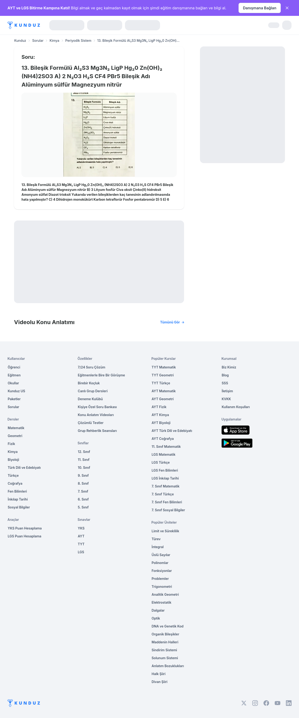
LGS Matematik (163, 454)
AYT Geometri (163, 399)
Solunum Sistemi (165, 658)
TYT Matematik (164, 367)
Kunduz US (16, 391)
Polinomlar (160, 563)
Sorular (37, 40)
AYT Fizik (159, 407)
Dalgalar (158, 610)
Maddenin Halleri (165, 642)
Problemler (160, 579)
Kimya (54, 40)
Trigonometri (162, 586)
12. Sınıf (84, 452)
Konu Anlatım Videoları (96, 415)
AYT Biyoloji (161, 423)
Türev (156, 539)
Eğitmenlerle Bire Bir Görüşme (101, 375)
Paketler (14, 399)
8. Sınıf (83, 483)
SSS (225, 383)
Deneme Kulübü (90, 399)
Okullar (13, 383)
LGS (81, 552)
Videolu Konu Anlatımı (99, 322)
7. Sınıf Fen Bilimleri (167, 502)
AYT (81, 536)
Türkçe (13, 475)
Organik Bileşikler (165, 634)
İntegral (158, 547)
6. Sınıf (83, 499)
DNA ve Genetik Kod (167, 626)
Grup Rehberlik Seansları (97, 431)
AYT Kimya (160, 415)
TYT (81, 544)
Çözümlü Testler (90, 423)
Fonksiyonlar (162, 571)
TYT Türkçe (161, 383)
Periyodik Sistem (78, 40)
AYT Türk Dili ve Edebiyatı (172, 431)
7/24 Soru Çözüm (91, 367)
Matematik (16, 428)
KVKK (226, 399)
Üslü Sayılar (161, 555)
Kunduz (20, 40)
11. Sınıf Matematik (166, 446)
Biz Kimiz (229, 367)
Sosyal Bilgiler (19, 507)
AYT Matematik (164, 391)
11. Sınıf (83, 460)
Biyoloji (13, 460)
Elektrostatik (161, 602)
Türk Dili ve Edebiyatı (24, 467)
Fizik (11, 444)
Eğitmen (14, 375)
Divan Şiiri (159, 682)
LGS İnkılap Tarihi (165, 478)
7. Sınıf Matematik (165, 486)
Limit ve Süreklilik (165, 531)
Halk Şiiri (158, 674)
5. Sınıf (83, 507)
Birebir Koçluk (89, 383)
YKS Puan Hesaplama (25, 528)
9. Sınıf (83, 475)
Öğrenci (14, 367)
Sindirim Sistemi (164, 650)
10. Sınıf (84, 467)
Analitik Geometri (165, 594)
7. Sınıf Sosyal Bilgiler (168, 510)
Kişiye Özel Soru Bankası (97, 407)
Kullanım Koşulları (236, 407)
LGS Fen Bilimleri (165, 470)
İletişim (227, 391)
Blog (225, 375)
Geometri (15, 436)
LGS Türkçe (161, 462)
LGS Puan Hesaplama (24, 536)
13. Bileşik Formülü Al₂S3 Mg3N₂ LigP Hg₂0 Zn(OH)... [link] (138, 40)
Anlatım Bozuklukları (168, 666)
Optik (156, 618)
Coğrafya (15, 483)
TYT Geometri (163, 375)
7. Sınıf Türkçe (163, 494)
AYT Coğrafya (163, 439)
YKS (81, 528)
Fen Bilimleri (17, 491)
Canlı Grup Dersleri (93, 391)
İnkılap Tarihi (18, 499)
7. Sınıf (83, 491)
